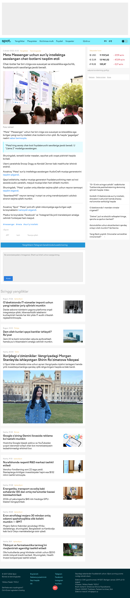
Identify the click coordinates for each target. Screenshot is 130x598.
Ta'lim (17, 352)
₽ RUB (93, 64)
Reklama (92, 77)
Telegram (57, 574)
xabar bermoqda (18, 138)
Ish (31, 584)
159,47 (103, 64)
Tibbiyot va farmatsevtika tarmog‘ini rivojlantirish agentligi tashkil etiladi (25, 547)
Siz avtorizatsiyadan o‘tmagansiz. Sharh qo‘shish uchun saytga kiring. (43, 263)
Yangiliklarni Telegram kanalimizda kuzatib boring (43, 245)
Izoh (17, 235)
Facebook (58, 577)
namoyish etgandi (27, 210)
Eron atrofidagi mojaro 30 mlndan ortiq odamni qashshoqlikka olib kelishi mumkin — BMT (27, 518)
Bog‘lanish (34, 574)
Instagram (58, 580)
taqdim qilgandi (11, 174)
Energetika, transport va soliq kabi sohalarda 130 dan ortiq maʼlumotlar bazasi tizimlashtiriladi (29, 491)
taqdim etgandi (11, 190)
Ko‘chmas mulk (47, 41)
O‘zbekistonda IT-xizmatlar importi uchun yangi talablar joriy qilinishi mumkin (28, 304)
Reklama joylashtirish (38, 577)
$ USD (93, 55)
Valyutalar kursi (95, 51)
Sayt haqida (34, 580)
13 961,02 (104, 59)
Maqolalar (32, 41)
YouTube (57, 584)
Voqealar (69, 41)
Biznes (16, 432)
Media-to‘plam (101, 77)
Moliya (16, 328)
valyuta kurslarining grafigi (99, 70)
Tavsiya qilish (31, 235)
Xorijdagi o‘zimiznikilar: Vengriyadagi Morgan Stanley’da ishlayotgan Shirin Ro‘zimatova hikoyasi (41, 358)
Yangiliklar (20, 41)
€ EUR (93, 59)
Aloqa (109, 77)
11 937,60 (104, 55)
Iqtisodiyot (18, 299)
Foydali (59, 41)
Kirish (8, 278)
